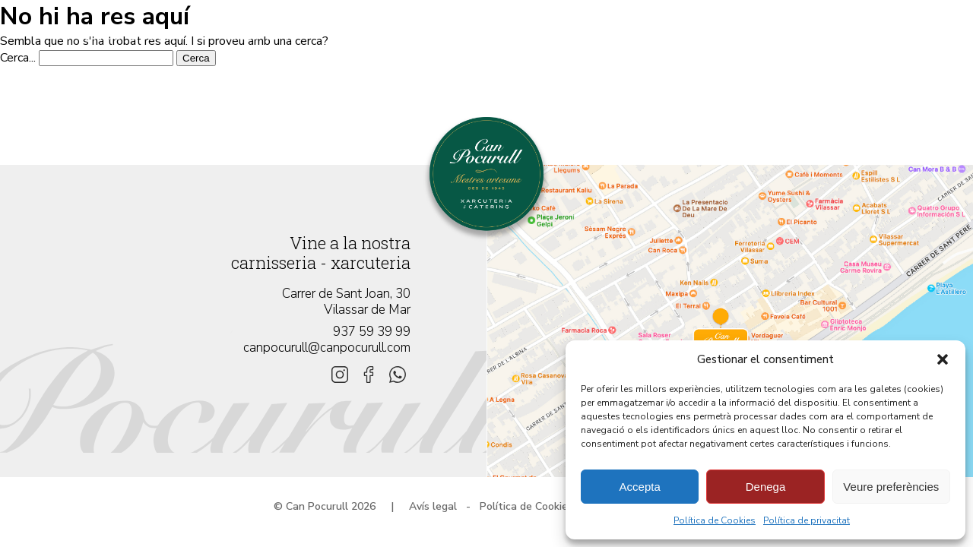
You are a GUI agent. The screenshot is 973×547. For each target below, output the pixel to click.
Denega (766, 486)
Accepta (640, 486)
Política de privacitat (806, 520)
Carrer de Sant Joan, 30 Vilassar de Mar (346, 301)
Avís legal (433, 506)
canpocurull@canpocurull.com (326, 347)
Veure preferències (891, 486)
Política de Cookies (714, 520)
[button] (942, 359)
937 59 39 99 (371, 331)
